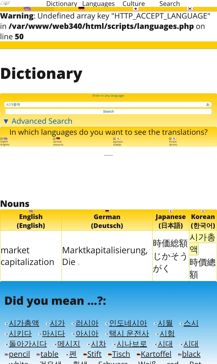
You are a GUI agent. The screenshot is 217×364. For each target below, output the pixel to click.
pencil (17, 348)
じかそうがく (170, 258)
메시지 (66, 338)
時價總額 (202, 264)
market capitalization (27, 252)
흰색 (77, 359)
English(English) (4, 138)
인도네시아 (124, 318)
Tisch (117, 348)
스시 (186, 318)
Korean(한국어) (173, 138)
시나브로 (128, 338)
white (16, 359)
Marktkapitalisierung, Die (105, 252)
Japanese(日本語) (118, 138)
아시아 (84, 328)
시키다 (18, 328)
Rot (191, 359)
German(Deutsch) (58, 138)
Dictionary (61, 3)
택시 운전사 (125, 328)
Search (169, 3)
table (47, 348)
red (168, 359)
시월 (161, 318)
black (187, 348)
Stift (91, 348)
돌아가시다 (25, 338)
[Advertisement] (108, 173)
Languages (98, 3)
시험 (163, 328)
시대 (161, 338)
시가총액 (22, 318)
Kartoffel (152, 348)
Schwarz (109, 359)
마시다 (51, 328)
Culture (133, 3)
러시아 (84, 318)
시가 (54, 318)
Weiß (143, 359)
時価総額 (170, 239)
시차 (95, 338)
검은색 (48, 359)
